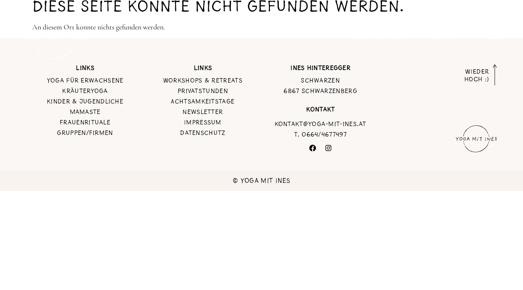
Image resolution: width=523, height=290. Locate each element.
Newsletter (202, 111)
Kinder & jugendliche (85, 101)
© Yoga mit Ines (261, 180)
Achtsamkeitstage (202, 101)
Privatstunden (203, 90)
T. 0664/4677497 (320, 134)
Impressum (202, 122)
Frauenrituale (85, 122)
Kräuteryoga (84, 90)
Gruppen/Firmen (85, 132)
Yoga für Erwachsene (85, 80)
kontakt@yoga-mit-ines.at (320, 123)
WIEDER (476, 75)
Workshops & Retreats (202, 80)
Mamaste (85, 111)
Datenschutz (202, 132)
